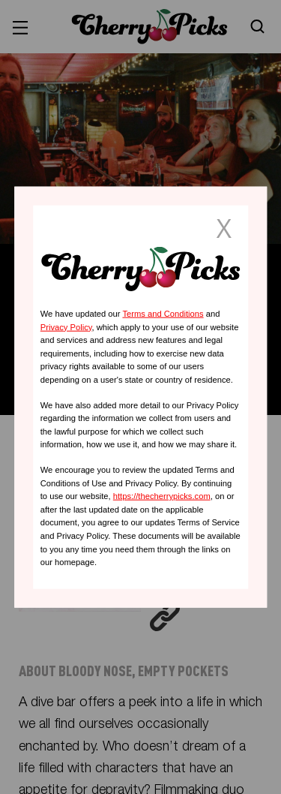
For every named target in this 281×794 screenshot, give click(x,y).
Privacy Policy (66, 326)
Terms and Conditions (162, 313)
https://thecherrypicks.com (162, 496)
